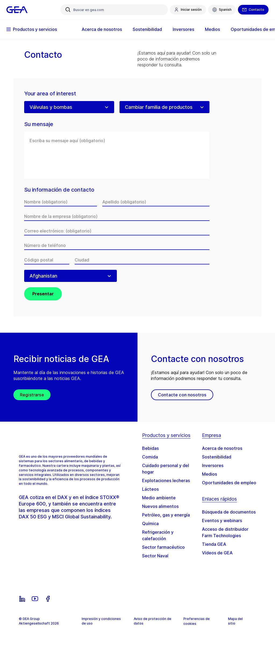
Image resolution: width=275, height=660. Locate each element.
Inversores (183, 29)
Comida (150, 457)
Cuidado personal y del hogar (165, 469)
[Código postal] (46, 259)
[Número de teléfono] (116, 245)
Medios (212, 29)
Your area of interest (50, 94)
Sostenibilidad (147, 29)
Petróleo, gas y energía (166, 515)
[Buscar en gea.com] (114, 9)
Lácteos (150, 489)
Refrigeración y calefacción (157, 535)
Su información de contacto (59, 190)
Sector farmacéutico (163, 547)
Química (150, 523)
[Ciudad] (142, 259)
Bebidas (150, 448)
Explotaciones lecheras (166, 480)
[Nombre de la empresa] (116, 216)
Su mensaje (38, 124)
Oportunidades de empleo (229, 482)
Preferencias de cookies (196, 621)
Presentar (43, 293)
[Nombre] (60, 201)
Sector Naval (155, 555)
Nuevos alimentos (160, 506)
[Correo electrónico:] (116, 230)
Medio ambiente (159, 497)
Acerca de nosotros (102, 29)
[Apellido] (155, 201)
